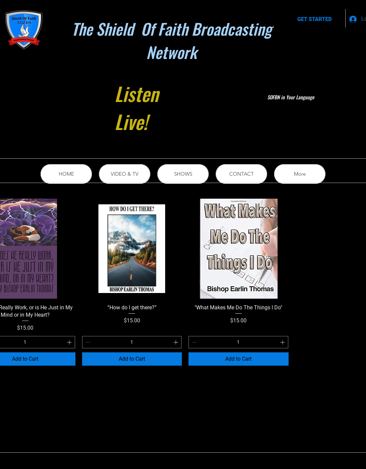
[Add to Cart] (132, 359)
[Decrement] (87, 342)
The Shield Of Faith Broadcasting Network (171, 40)
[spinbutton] (131, 342)
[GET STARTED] (315, 19)
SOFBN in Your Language (290, 97)
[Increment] (70, 342)
